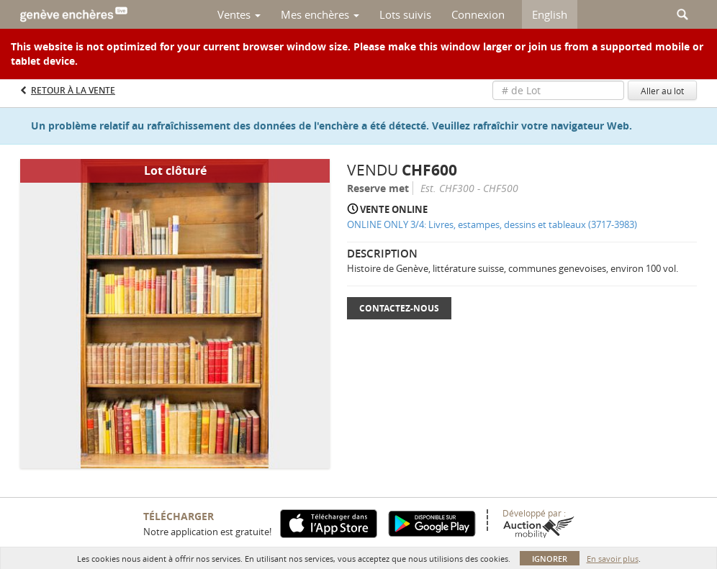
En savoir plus (613, 558)
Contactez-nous (399, 308)
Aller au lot (662, 90)
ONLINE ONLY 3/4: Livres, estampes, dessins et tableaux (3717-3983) (492, 224)
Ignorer (549, 558)
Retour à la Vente (73, 90)
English (549, 14)
